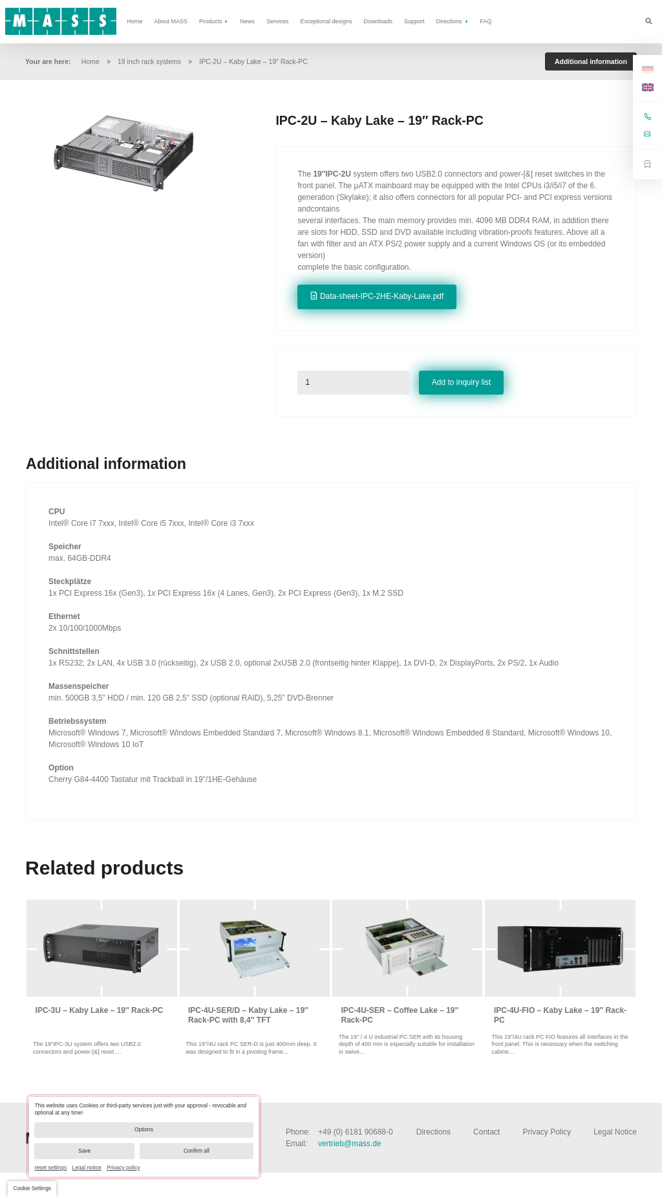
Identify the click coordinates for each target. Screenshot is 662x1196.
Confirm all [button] (196, 1150)
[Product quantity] (353, 383)
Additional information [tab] (591, 61)
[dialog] (144, 1137)
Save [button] (84, 1150)
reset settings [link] (50, 1167)
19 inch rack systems (149, 61)
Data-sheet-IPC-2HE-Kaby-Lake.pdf (381, 296)
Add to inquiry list (461, 382)
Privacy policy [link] (123, 1167)
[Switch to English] (648, 87)
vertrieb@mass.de (349, 1143)
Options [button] (143, 1129)
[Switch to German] (648, 69)
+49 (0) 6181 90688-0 (355, 1131)
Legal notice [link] (86, 1167)
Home (90, 61)
